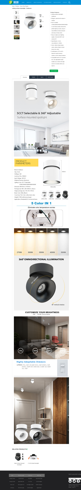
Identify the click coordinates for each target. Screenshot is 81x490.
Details (33, 77)
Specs (42, 77)
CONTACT (65, 2)
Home (13, 6)
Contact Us (74, 487)
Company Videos (12, 478)
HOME (23, 2)
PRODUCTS (29, 2)
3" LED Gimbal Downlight (33, 463)
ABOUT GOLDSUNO (38, 2)
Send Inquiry (50, 77)
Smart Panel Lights (24, 6)
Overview (25, 77)
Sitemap (70, 487)
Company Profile (12, 481)
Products (17, 6)
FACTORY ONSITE (47, 2)
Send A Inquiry (54, 70)
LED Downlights (39, 481)
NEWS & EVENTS (57, 2)
